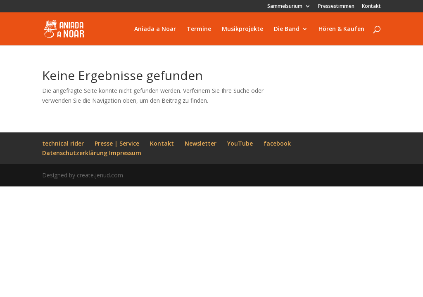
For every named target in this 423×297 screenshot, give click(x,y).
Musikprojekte (242, 29)
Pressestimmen (336, 6)
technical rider (63, 143)
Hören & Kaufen (341, 29)
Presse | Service (117, 143)
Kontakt (371, 6)
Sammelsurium (284, 6)
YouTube (240, 143)
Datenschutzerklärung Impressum (91, 153)
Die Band (286, 29)
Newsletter (200, 143)
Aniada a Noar (155, 29)
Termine (199, 29)
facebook (277, 143)
